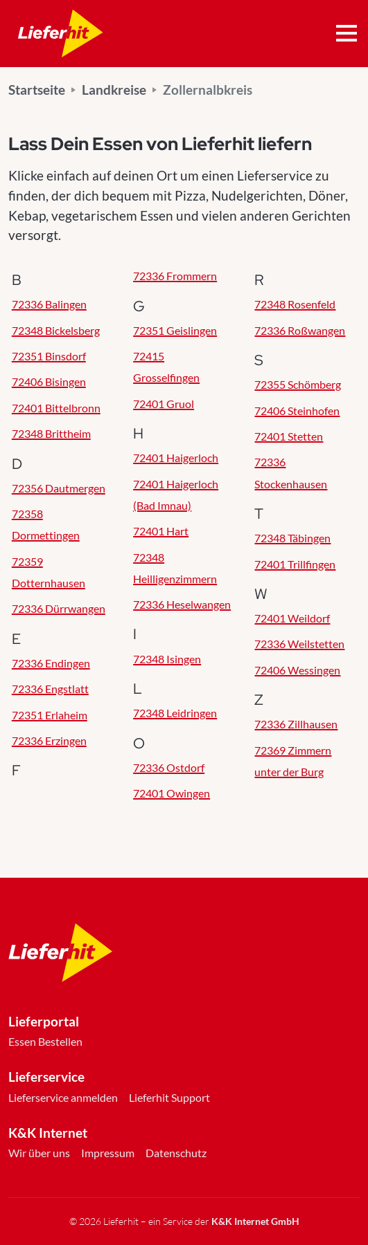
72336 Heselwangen (182, 604)
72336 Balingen (49, 304)
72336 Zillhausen (296, 723)
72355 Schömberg (297, 384)
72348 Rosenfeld (294, 304)
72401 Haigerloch (175, 457)
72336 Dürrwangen (58, 608)
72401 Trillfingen (294, 564)
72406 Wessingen (297, 669)
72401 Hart (161, 530)
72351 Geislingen (175, 330)
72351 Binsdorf (49, 355)
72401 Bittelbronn (56, 407)
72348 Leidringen (175, 712)
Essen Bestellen (45, 1041)
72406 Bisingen (49, 381)
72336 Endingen (51, 663)
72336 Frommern (175, 275)
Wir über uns (39, 1152)
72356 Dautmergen (58, 488)
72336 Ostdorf (168, 767)
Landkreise (114, 90)
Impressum (107, 1152)
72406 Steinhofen (297, 410)
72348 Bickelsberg (56, 330)
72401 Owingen (171, 793)
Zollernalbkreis (207, 90)
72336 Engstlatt (50, 688)
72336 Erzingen (49, 740)
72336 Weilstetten (299, 643)
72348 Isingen (167, 658)
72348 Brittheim (51, 433)
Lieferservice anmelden (63, 1097)
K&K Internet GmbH (255, 1221)
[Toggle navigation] (346, 33)
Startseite (36, 90)
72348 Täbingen (292, 537)
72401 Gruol (163, 403)
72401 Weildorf (292, 618)
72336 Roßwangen (299, 330)
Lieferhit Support (169, 1097)
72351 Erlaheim (49, 714)
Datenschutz (176, 1152)
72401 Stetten (288, 436)
